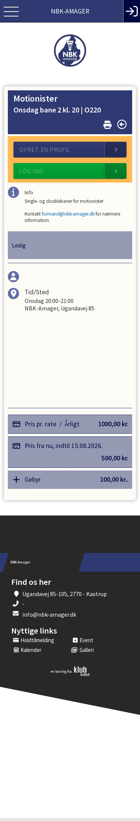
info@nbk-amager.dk (49, 617)
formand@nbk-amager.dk (73, 215)
